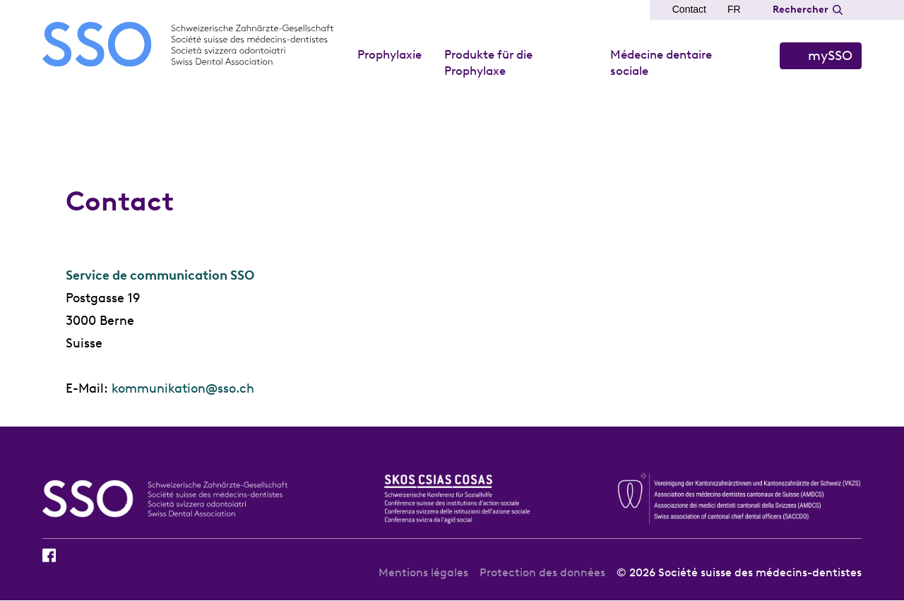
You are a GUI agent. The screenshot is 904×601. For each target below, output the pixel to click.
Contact (689, 9)
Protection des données (542, 572)
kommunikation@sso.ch (183, 388)
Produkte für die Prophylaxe (488, 62)
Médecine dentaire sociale (661, 62)
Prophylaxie (389, 54)
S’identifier (821, 55)
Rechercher (800, 10)
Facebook (49, 555)
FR (734, 9)
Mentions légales (423, 572)
